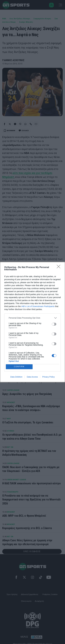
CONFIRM (19, 367)
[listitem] (32, 317)
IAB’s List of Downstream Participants (37, 306)
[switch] (54, 324)
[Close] (59, 267)
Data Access (32, 377)
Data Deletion (16, 377)
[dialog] (32, 322)
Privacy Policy (48, 377)
